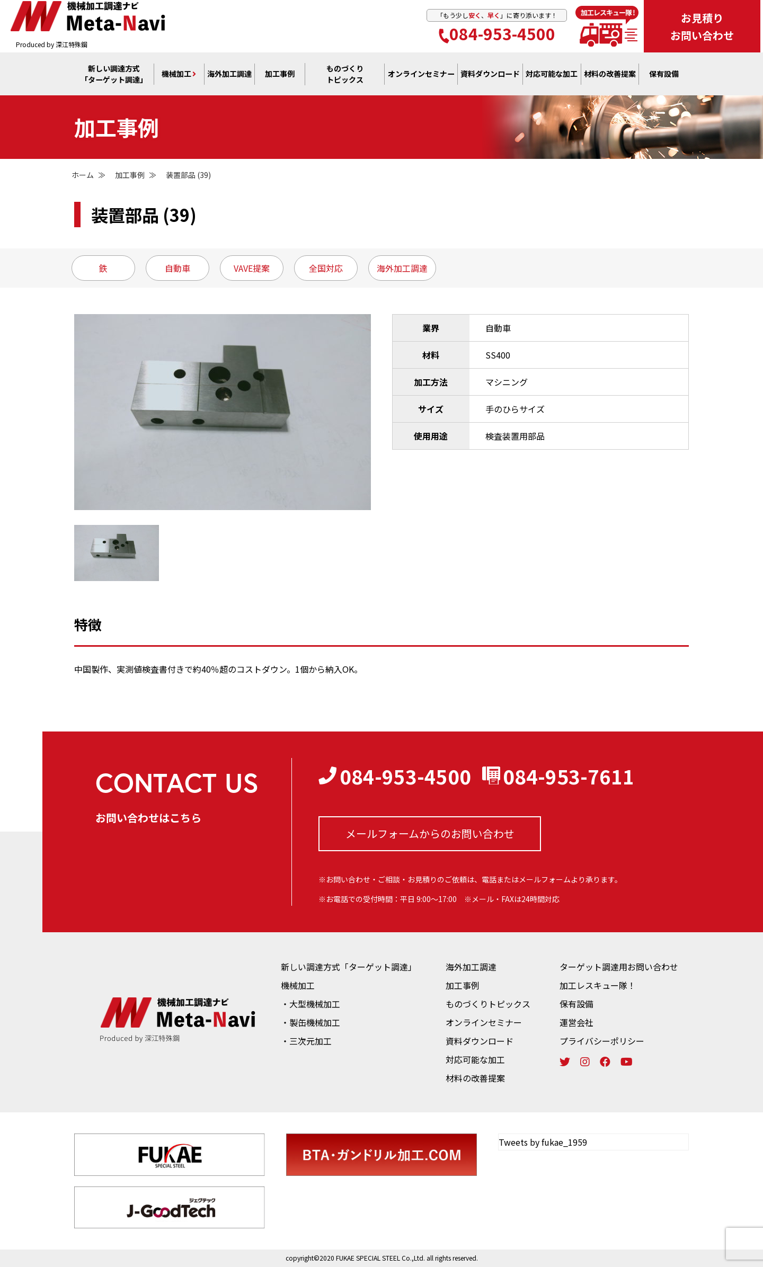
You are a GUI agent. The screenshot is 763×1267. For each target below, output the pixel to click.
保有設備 (664, 74)
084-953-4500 (497, 34)
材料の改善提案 (475, 1078)
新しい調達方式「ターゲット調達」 (348, 966)
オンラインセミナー (484, 1022)
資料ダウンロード (479, 1040)
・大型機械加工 (310, 1003)
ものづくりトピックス (488, 1003)
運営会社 (576, 1022)
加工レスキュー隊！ (598, 985)
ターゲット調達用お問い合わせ (619, 966)
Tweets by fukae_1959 (543, 1142)
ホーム (83, 174)
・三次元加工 (306, 1040)
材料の (610, 75)
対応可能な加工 (475, 1059)
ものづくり (344, 75)
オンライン (421, 75)
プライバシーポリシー (602, 1040)
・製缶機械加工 (310, 1022)
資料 (490, 75)
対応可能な (552, 75)
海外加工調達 (229, 74)
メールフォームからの (429, 834)
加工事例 (280, 74)
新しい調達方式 (114, 75)
